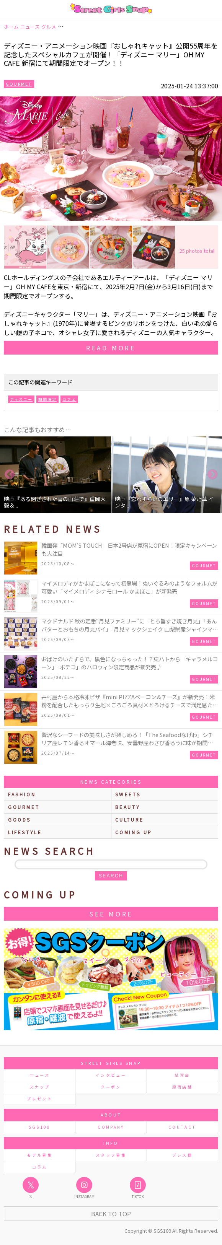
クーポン (111, 1087)
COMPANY (111, 1127)
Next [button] (212, 474)
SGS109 (40, 1127)
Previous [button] (9, 474)
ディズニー (21, 399)
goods (19, 819)
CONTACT (182, 1127)
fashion (22, 794)
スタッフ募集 (111, 1155)
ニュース (39, 1075)
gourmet (23, 807)
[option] (55, 474)
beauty (127, 807)
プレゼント (39, 1099)
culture (129, 819)
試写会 (182, 1075)
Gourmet (19, 84)
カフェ (69, 399)
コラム (39, 1167)
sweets (128, 794)
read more (111, 347)
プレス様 (182, 1155)
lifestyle (25, 832)
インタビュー (111, 1075)
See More (111, 913)
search (111, 876)
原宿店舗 (182, 1087)
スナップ (39, 1087)
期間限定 (47, 399)
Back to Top (111, 1213)
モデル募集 (39, 1155)
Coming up (133, 832)
